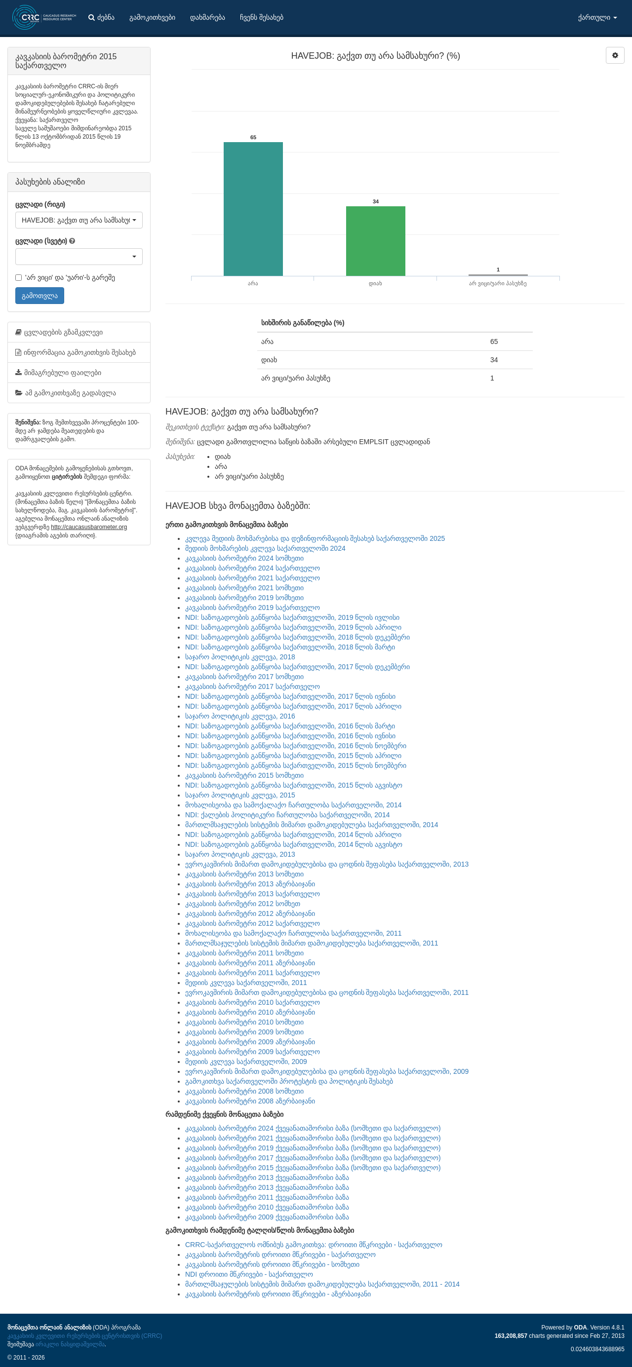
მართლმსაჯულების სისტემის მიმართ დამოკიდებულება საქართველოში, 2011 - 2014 (322, 1284)
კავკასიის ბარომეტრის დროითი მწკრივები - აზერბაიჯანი (278, 1294)
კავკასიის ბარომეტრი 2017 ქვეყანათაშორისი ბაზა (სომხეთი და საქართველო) (313, 1158)
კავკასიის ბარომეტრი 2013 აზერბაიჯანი (250, 884)
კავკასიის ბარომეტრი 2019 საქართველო (252, 607)
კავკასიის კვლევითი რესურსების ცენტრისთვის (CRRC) (84, 1335)
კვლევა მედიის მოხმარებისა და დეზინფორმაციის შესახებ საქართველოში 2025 (315, 538)
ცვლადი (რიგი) (40, 204)
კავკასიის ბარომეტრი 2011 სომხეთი (244, 953)
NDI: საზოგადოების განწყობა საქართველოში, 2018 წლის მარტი (290, 647)
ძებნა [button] (101, 17)
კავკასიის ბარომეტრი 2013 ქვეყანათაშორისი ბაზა (267, 1177)
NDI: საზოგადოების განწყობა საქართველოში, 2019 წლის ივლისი (292, 617)
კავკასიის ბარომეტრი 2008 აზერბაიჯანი (250, 1101)
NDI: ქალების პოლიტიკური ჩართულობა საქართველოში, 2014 (287, 815)
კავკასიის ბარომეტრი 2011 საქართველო (252, 973)
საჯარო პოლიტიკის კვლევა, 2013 (240, 854)
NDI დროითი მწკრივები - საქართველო (249, 1274)
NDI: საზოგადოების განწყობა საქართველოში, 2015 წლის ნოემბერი (295, 765)
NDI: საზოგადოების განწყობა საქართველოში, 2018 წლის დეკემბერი (297, 637)
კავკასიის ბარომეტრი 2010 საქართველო (252, 1002)
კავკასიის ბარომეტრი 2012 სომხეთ (242, 904)
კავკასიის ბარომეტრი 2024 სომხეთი (244, 558)
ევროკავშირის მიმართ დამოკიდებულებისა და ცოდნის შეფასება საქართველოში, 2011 (327, 992)
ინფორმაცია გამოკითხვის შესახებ (75, 352)
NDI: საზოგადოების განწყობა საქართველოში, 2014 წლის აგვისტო (293, 844)
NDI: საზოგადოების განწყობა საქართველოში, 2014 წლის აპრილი (293, 834)
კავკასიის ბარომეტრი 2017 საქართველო (252, 686)
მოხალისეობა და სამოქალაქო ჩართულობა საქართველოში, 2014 (293, 805)
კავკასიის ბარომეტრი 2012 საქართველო (252, 923)
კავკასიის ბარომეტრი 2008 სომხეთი (244, 1091)
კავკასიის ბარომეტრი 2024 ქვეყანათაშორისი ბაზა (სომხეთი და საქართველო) (313, 1128)
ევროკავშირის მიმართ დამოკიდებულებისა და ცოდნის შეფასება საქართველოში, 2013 (327, 864)
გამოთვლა (40, 296)
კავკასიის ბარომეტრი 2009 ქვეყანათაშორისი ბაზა (267, 1217)
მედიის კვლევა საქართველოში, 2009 (246, 1061)
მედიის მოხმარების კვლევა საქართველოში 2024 (265, 548)
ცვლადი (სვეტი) (41, 241)
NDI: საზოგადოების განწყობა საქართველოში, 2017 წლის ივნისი (290, 696)
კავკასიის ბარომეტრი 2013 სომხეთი (244, 874)
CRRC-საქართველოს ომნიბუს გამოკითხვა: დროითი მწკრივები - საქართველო (313, 1245)
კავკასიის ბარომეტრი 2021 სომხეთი (244, 588)
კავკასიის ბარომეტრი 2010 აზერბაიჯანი (250, 1012)
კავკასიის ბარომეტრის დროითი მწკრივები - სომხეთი (272, 1264)
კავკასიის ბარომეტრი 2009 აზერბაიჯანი (250, 1042)
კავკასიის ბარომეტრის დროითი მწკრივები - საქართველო (280, 1254)
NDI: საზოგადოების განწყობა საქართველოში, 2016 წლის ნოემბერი (295, 746)
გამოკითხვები (152, 17)
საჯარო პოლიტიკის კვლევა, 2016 (240, 716)
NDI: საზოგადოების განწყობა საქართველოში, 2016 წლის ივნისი (290, 736)
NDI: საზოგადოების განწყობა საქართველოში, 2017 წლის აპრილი (293, 706)
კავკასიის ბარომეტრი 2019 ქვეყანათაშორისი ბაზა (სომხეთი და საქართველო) (313, 1148)
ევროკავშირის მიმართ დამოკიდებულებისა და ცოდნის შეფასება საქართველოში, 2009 (327, 1071)
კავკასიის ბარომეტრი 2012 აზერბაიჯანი (250, 913)
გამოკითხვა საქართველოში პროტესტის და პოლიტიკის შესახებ (289, 1081)
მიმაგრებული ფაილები (58, 373)
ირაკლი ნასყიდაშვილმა (70, 1344)
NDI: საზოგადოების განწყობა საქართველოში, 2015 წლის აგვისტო (293, 785)
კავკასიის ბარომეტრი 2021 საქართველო (252, 578)
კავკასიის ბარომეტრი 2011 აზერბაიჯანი (250, 963)
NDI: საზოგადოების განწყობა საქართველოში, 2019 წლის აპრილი (293, 627)
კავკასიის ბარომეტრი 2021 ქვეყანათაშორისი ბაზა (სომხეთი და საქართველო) (313, 1138)
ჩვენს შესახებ (261, 17)
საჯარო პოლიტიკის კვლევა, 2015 (240, 795)
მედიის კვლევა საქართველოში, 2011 (246, 983)
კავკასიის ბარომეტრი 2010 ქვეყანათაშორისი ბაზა (267, 1207)
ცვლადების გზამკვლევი (59, 332)
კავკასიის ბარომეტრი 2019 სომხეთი (244, 598)
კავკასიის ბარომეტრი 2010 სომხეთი (244, 1022)
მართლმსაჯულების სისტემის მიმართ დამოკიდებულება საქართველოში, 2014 (311, 825)
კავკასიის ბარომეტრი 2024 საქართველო (252, 568)
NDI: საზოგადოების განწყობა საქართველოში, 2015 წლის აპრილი (293, 755)
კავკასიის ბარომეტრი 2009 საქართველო (252, 1052)
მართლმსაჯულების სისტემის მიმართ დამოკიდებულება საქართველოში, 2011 (311, 943)
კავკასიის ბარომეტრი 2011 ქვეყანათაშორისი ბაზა (267, 1197)
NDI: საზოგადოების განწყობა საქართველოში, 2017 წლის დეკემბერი (297, 667)
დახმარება (207, 17)
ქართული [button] (597, 17)
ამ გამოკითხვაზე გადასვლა (65, 393)
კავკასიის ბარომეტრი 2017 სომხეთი (244, 677)
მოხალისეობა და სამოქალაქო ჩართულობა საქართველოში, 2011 (293, 933)
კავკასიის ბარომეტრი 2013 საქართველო (252, 894)
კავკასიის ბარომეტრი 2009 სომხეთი (244, 1032)
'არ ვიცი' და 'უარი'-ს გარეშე (65, 277)
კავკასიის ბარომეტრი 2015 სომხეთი (244, 775)
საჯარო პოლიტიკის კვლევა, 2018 (240, 657)
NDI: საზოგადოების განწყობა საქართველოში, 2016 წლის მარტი (290, 726)
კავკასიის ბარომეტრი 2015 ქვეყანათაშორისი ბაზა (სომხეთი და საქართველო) (313, 1168)
